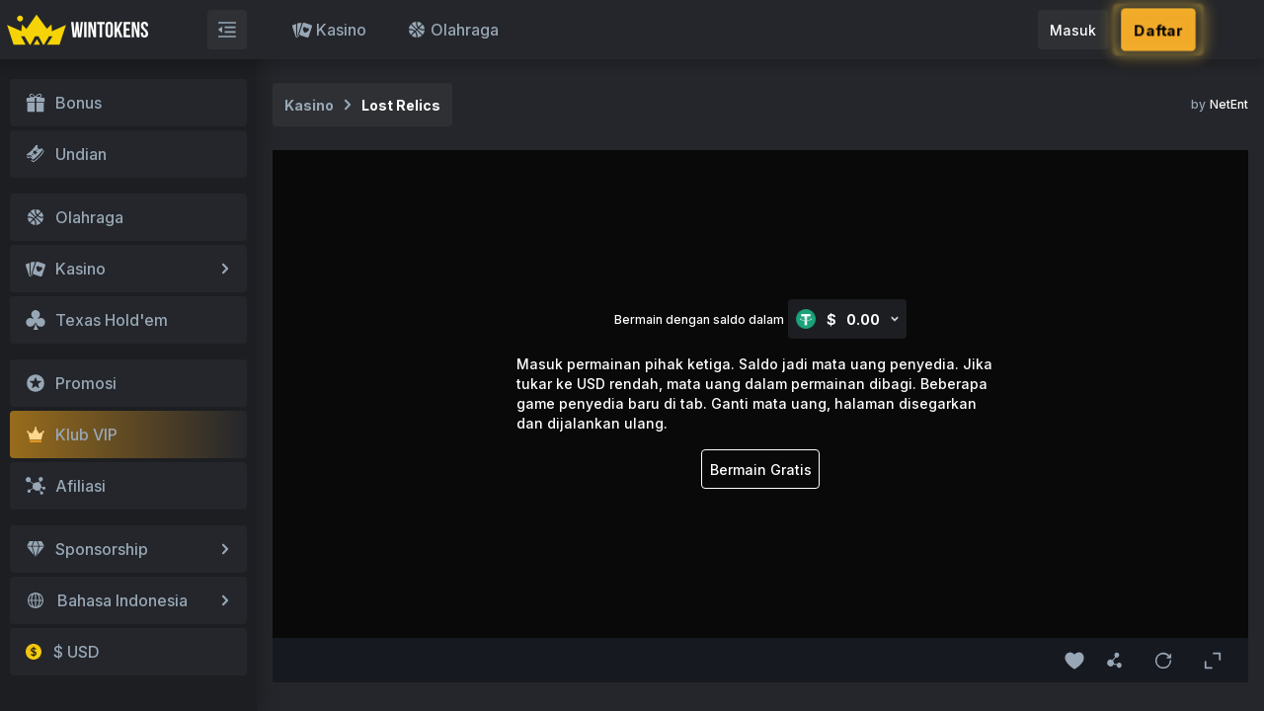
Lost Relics (400, 105)
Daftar (1158, 30)
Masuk (1073, 30)
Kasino (329, 30)
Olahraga (453, 30)
